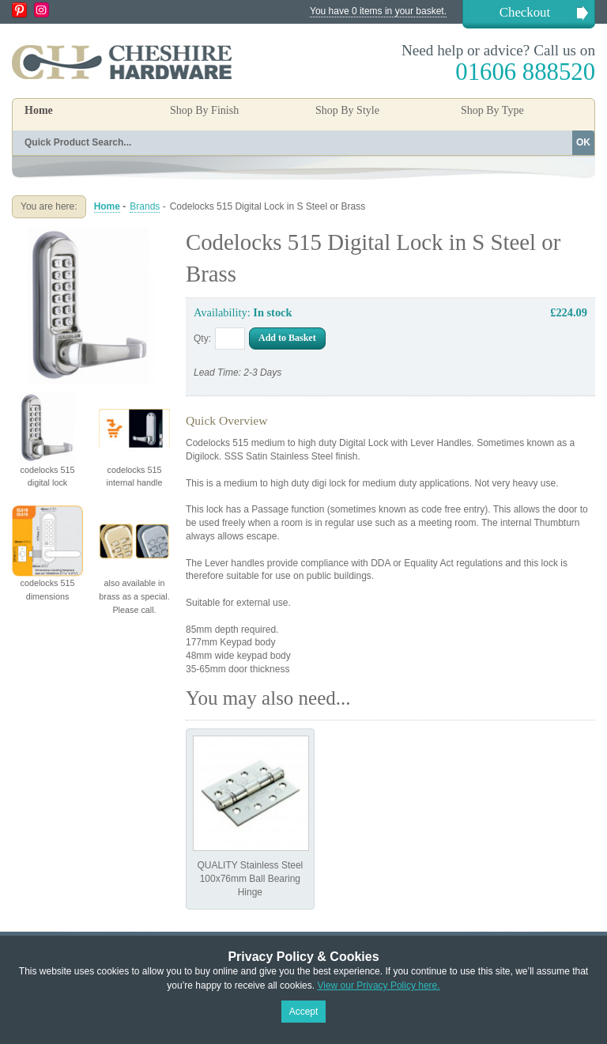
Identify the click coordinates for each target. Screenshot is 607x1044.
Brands (145, 206)
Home (39, 110)
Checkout (525, 12)
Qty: (202, 338)
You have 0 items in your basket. (378, 11)
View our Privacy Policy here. (378, 985)
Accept (304, 1011)
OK (583, 142)
